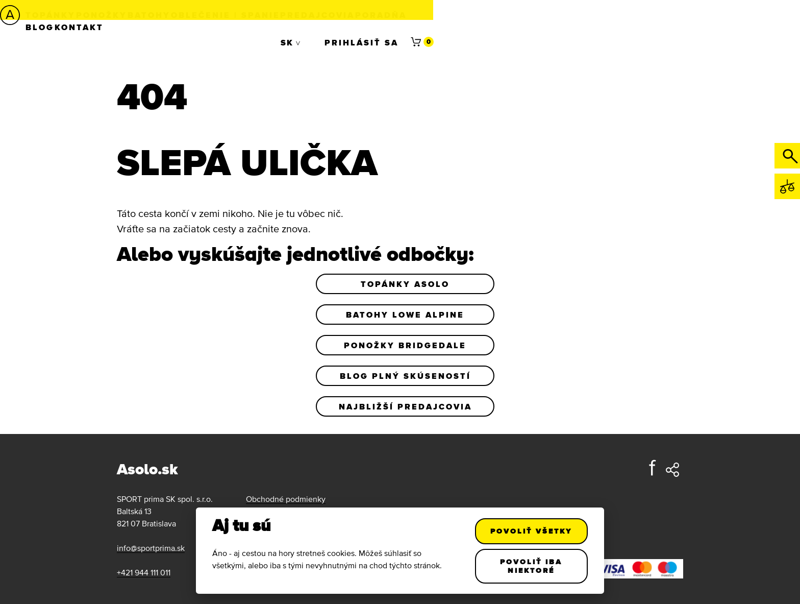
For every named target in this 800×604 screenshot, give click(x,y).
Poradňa (479, 14)
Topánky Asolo (405, 283)
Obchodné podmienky (286, 498)
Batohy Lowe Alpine (405, 314)
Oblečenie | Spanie (300, 14)
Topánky (90, 14)
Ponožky (152, 14)
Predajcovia (404, 14)
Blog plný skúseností (405, 375)
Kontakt (582, 14)
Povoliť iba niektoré (532, 566)
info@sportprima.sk (151, 547)
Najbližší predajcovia (405, 406)
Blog (531, 14)
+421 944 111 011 (143, 572)
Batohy (211, 14)
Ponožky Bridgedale (405, 345)
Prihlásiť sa (683, 14)
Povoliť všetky (531, 531)
